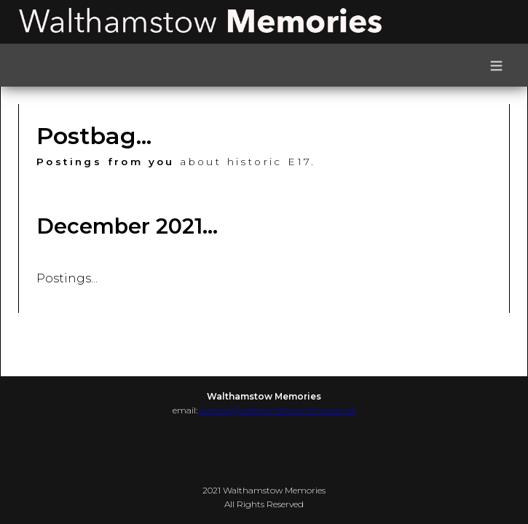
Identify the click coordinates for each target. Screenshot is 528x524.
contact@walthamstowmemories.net (278, 410)
